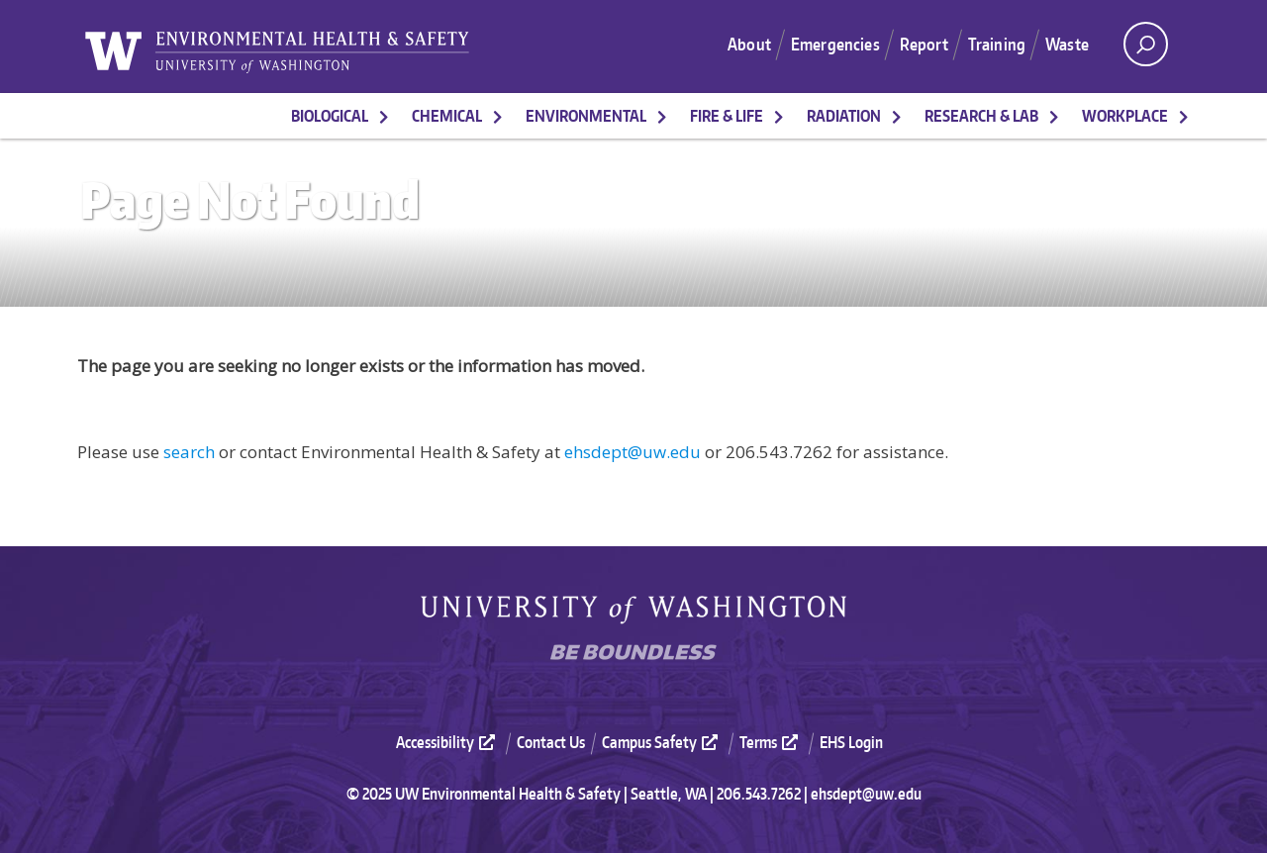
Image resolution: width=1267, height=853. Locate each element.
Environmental (586, 116)
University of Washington (633, 610)
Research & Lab (981, 116)
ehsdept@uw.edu (632, 451)
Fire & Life (726, 116)
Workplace (1125, 116)
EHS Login (851, 742)
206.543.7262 (759, 794)
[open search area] (1145, 44)
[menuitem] (454, 741)
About (749, 43)
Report (924, 43)
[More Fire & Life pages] (779, 116)
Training (996, 43)
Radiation (844, 116)
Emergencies (835, 43)
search (189, 451)
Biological (329, 116)
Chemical (447, 116)
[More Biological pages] (384, 116)
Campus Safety (662, 742)
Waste (1067, 43)
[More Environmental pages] (662, 116)
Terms (771, 742)
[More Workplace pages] (1184, 116)
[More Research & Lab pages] (1054, 116)
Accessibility (448, 742)
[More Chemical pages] (498, 116)
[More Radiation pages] (897, 116)
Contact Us (551, 742)
